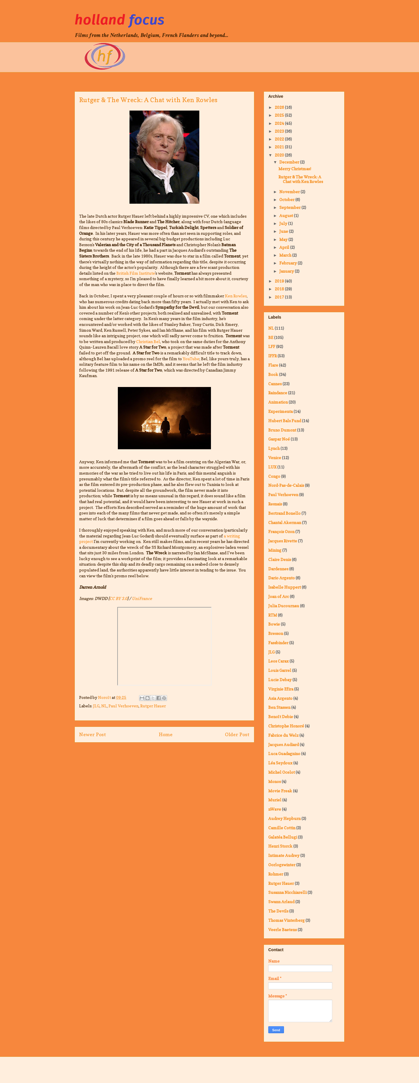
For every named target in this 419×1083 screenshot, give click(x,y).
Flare (273, 365)
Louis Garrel (279, 670)
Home (166, 734)
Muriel (274, 799)
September (290, 207)
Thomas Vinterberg (286, 920)
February (288, 262)
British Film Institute (135, 273)
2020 (280, 154)
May (283, 239)
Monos (274, 781)
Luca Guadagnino (284, 753)
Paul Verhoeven (124, 705)
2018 (280, 288)
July (283, 223)
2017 (280, 296)
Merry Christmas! (294, 168)
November (290, 191)
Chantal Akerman (284, 522)
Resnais (275, 503)
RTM (272, 614)
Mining (274, 550)
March (285, 255)
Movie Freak (280, 790)
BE (270, 337)
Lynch (274, 448)
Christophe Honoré (286, 725)
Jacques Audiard (283, 744)
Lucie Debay (280, 679)
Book (273, 374)
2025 (280, 115)
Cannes (275, 383)
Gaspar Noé (279, 438)
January (287, 271)
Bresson (275, 633)
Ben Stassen (279, 707)
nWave (274, 809)
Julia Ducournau (283, 605)
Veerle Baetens (282, 929)
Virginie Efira (280, 688)
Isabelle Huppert (284, 587)
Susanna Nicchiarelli (287, 892)
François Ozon (281, 531)
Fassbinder (278, 642)
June (284, 231)
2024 (280, 123)
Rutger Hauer (153, 705)
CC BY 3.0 (118, 598)
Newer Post (92, 734)
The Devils (278, 910)
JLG (96, 705)
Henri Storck (280, 846)
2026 (280, 107)
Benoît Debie (280, 716)
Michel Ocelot (281, 772)
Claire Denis (279, 559)
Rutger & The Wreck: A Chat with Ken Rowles (300, 179)
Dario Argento (281, 577)
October (287, 199)
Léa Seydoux (280, 762)
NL (104, 705)
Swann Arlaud (281, 901)
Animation (278, 402)
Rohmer (275, 873)
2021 (280, 146)
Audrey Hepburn (284, 818)
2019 (280, 280)
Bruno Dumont (282, 429)
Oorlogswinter (281, 864)
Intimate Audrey (283, 855)
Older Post (237, 734)
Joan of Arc (278, 596)
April (284, 247)
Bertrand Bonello (284, 513)
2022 (280, 138)
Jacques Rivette (282, 540)
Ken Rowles (236, 295)
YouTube (191, 358)
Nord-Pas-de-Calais (286, 485)
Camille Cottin (281, 827)
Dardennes (278, 568)
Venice (274, 457)
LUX (272, 466)
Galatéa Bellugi (282, 837)
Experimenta (280, 411)
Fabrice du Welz (283, 735)
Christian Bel (148, 341)
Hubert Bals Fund (284, 420)
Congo (274, 476)
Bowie (274, 624)
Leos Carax (278, 660)
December (289, 161)
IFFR (272, 355)
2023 (280, 131)
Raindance (277, 392)
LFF (271, 346)
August (286, 215)
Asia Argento (280, 698)
